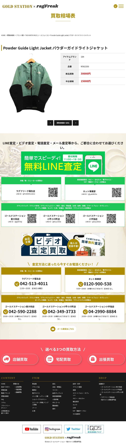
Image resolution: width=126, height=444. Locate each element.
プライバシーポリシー (5, 406)
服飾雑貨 (55, 405)
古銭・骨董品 (56, 387)
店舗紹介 (102, 384)
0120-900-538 (95, 284)
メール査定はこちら (62, 329)
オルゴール (56, 402)
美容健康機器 (56, 396)
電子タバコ (36, 393)
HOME (3, 384)
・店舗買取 (18, 392)
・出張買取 (18, 387)
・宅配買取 (18, 389)
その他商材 (76, 414)
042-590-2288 (19, 311)
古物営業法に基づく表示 (5, 412)
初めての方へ (5, 387)
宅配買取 (58, 359)
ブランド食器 (77, 387)
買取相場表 (5, 396)
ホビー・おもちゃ (79, 398)
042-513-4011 (31, 283)
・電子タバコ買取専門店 (108, 400)
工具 (74, 408)
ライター (55, 390)
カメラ (75, 405)
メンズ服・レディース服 (40, 396)
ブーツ (34, 408)
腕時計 (34, 390)
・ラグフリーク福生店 (107, 397)
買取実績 (4, 390)
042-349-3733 (59, 311)
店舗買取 (15, 359)
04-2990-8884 (99, 311)
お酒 (33, 411)
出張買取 (101, 359)
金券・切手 (76, 384)
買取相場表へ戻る (63, 123)
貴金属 (34, 384)
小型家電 (55, 399)
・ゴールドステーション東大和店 (111, 387)
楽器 (74, 390)
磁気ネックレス (57, 393)
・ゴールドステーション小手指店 (111, 389)
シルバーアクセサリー (39, 399)
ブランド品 (36, 387)
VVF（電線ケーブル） (80, 411)
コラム (3, 402)
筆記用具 (76, 401)
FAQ (2, 399)
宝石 (53, 384)
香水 (53, 409)
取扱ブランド (5, 393)
